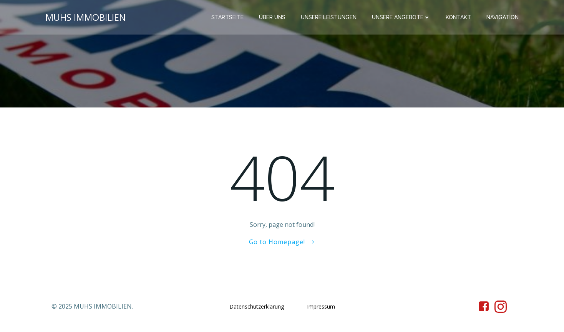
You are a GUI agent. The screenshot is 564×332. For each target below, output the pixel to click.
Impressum (321, 306)
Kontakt (458, 17)
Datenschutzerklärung (256, 306)
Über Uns (272, 17)
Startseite (227, 17)
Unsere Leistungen (329, 17)
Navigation (502, 17)
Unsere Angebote (401, 17)
